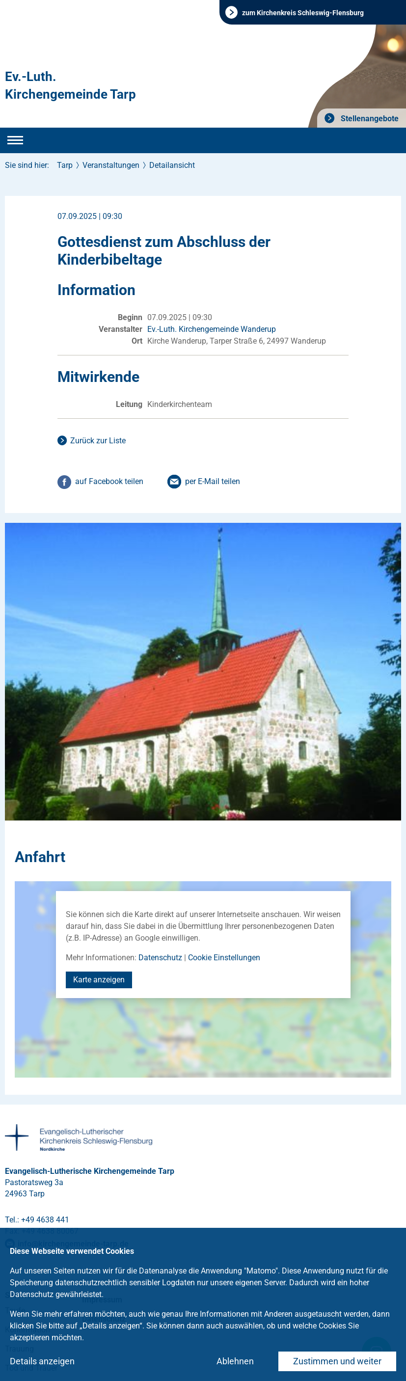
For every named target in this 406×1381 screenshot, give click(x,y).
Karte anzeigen (99, 979)
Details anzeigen (42, 1361)
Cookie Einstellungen (224, 957)
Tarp (65, 165)
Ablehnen (235, 1361)
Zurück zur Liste (98, 440)
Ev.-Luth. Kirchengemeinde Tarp (70, 85)
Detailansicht (172, 165)
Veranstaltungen (110, 165)
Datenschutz (160, 957)
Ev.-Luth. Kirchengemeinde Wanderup (211, 329)
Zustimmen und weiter (337, 1361)
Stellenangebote (369, 118)
